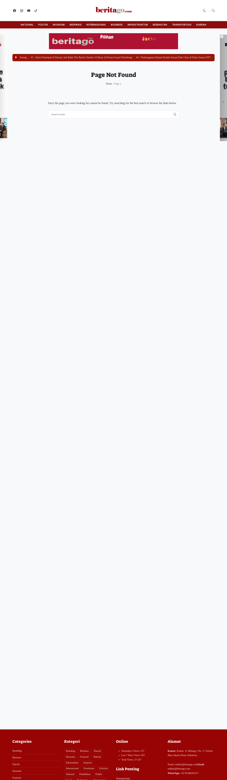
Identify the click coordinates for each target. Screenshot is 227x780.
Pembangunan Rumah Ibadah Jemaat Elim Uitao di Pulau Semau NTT (175, 57)
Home (109, 83)
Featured (16, 777)
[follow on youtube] (29, 11)
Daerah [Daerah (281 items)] (97, 751)
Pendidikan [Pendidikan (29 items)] (84, 774)
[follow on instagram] (22, 11)
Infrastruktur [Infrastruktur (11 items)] (72, 762)
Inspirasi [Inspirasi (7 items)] (87, 762)
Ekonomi (59, 24)
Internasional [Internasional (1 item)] (72, 768)
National (27, 24)
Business (117, 24)
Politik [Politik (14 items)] (98, 774)
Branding (17, 750)
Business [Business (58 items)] (84, 751)
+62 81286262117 (190, 773)
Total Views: (127, 759)
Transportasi (181, 24)
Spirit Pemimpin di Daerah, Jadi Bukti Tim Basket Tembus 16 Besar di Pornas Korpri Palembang (83, 57)
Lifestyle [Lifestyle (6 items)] (103, 768)
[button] (204, 10)
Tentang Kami (123, 778)
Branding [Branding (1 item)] (70, 751)
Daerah (201, 24)
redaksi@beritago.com (186, 764)
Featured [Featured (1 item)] (84, 757)
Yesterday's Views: (131, 751)
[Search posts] (174, 114)
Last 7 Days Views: (131, 755)
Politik (43, 24)
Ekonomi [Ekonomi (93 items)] (70, 757)
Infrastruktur (138, 24)
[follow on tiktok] (36, 11)
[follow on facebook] (14, 11)
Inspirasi (76, 24)
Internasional (96, 24)
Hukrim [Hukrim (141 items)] (97, 757)
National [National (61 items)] (70, 774)
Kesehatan (160, 24)
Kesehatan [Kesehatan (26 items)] (89, 768)
